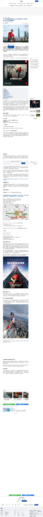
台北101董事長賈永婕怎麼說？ (9, 96)
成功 (23, 48)
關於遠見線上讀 (7, 512)
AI (22, 512)
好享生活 (6, 17)
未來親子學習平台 (32, 511)
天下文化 (39, 510)
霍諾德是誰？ (6, 91)
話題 (11, 3)
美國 (7, 46)
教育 (22, 3)
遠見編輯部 (6, 23)
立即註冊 (36, 504)
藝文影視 (9, 17)
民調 (24, 3)
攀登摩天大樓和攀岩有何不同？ (9, 97)
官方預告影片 (6, 98)
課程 (31, 3)
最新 (9, 3)
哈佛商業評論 (34, 510)
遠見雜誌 (31, 510)
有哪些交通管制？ (7, 93)
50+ (35, 511)
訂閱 (36, 1)
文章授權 (2, 513)
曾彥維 (4, 23)
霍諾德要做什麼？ (7, 92)
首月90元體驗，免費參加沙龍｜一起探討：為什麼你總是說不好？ (24, 5)
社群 (19, 47)
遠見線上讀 (28, 3)
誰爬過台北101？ (7, 95)
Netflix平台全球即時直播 (10, 122)
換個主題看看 (35, 118)
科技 (18, 3)
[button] (27, 395)
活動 (33, 3)
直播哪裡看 (6, 90)
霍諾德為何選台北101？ (8, 94)
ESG (25, 3)
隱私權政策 (34, 516)
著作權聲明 (31, 516)
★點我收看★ (16, 122)
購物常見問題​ (6, 513)
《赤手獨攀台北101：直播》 (13, 103)
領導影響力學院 (39, 511)
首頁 (4, 17)
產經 (20, 3)
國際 (13, 3)
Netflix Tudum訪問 (11, 171)
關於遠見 (2, 512)
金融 (15, 3)
